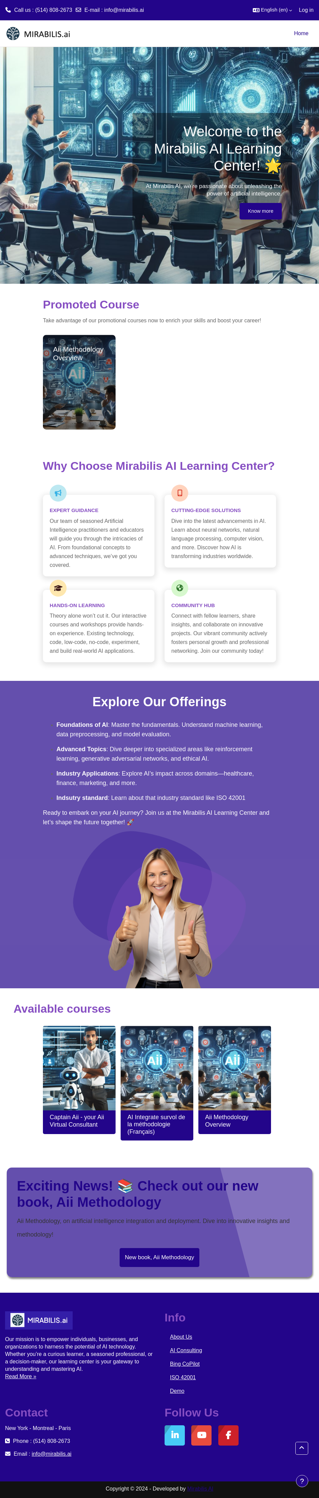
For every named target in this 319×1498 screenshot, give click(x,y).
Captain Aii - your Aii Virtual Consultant (77, 1121)
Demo (177, 1391)
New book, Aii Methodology (159, 1257)
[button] (272, 10)
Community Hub (193, 605)
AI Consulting (186, 1350)
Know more (260, 211)
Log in (306, 10)
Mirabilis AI (200, 1489)
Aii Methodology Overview (226, 1121)
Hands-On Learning (77, 605)
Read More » (20, 1376)
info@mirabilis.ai (124, 10)
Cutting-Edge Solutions (206, 510)
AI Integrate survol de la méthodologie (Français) (156, 1124)
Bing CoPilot (185, 1364)
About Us (181, 1337)
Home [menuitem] (301, 33)
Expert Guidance (74, 510)
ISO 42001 (183, 1377)
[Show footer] (302, 1481)
